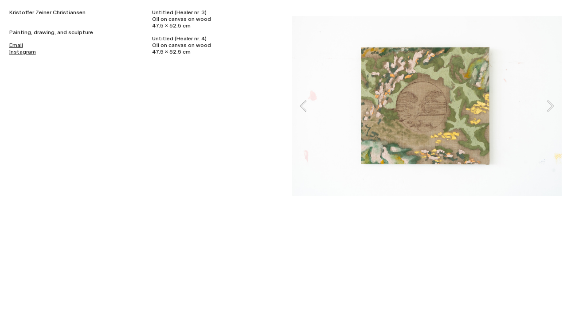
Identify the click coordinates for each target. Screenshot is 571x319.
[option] (427, 106)
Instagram (22, 51)
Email (16, 45)
